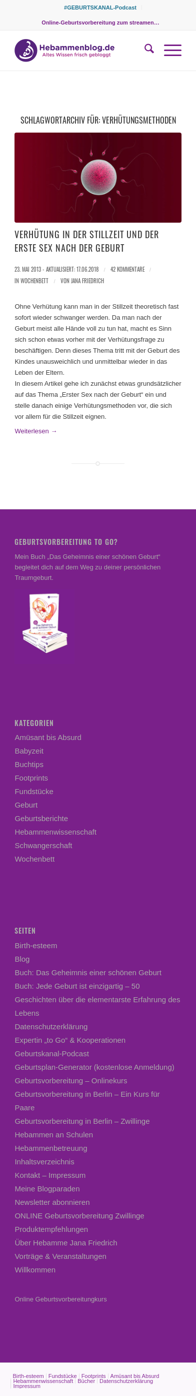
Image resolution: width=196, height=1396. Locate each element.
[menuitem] (100, 7)
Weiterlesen (35, 431)
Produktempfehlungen (51, 1229)
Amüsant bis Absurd (47, 737)
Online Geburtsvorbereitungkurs (60, 1299)
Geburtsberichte (41, 818)
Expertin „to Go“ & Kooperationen (70, 1040)
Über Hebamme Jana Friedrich (65, 1242)
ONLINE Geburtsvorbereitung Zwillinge (79, 1215)
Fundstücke (34, 791)
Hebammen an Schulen (53, 1134)
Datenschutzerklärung (51, 1026)
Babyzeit (29, 751)
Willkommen (35, 1269)
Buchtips (29, 764)
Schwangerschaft (43, 845)
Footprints (31, 778)
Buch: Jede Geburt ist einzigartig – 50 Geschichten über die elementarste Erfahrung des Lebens (97, 999)
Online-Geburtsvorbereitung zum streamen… (100, 23)
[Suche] (144, 51)
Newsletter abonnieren (52, 1202)
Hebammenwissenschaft (55, 832)
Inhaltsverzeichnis (44, 1161)
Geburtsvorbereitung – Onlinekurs (70, 1080)
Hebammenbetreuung (50, 1148)
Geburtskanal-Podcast (51, 1053)
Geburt (26, 805)
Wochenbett (34, 281)
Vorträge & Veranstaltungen (60, 1256)
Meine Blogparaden (47, 1188)
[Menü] (168, 51)
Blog (22, 959)
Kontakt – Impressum (50, 1175)
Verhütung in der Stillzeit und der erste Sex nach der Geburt (86, 241)
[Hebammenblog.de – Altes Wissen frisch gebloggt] (81, 51)
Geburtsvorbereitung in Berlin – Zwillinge (82, 1121)
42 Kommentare (127, 269)
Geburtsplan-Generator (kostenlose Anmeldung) (94, 1067)
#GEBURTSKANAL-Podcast (100, 8)
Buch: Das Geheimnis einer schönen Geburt (88, 972)
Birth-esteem (35, 945)
